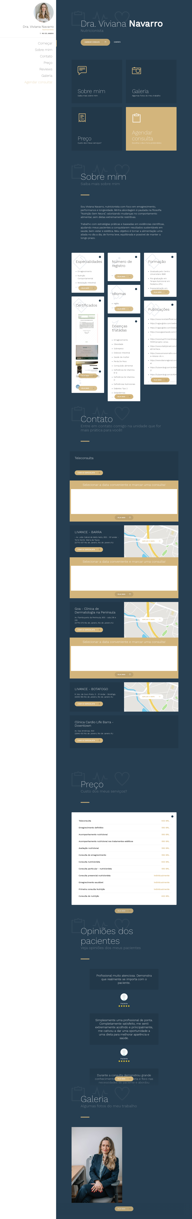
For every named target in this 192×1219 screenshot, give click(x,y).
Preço (48, 63)
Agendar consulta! (38, 82)
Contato (46, 56)
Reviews (45, 69)
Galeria (46, 76)
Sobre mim (43, 50)
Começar (45, 43)
